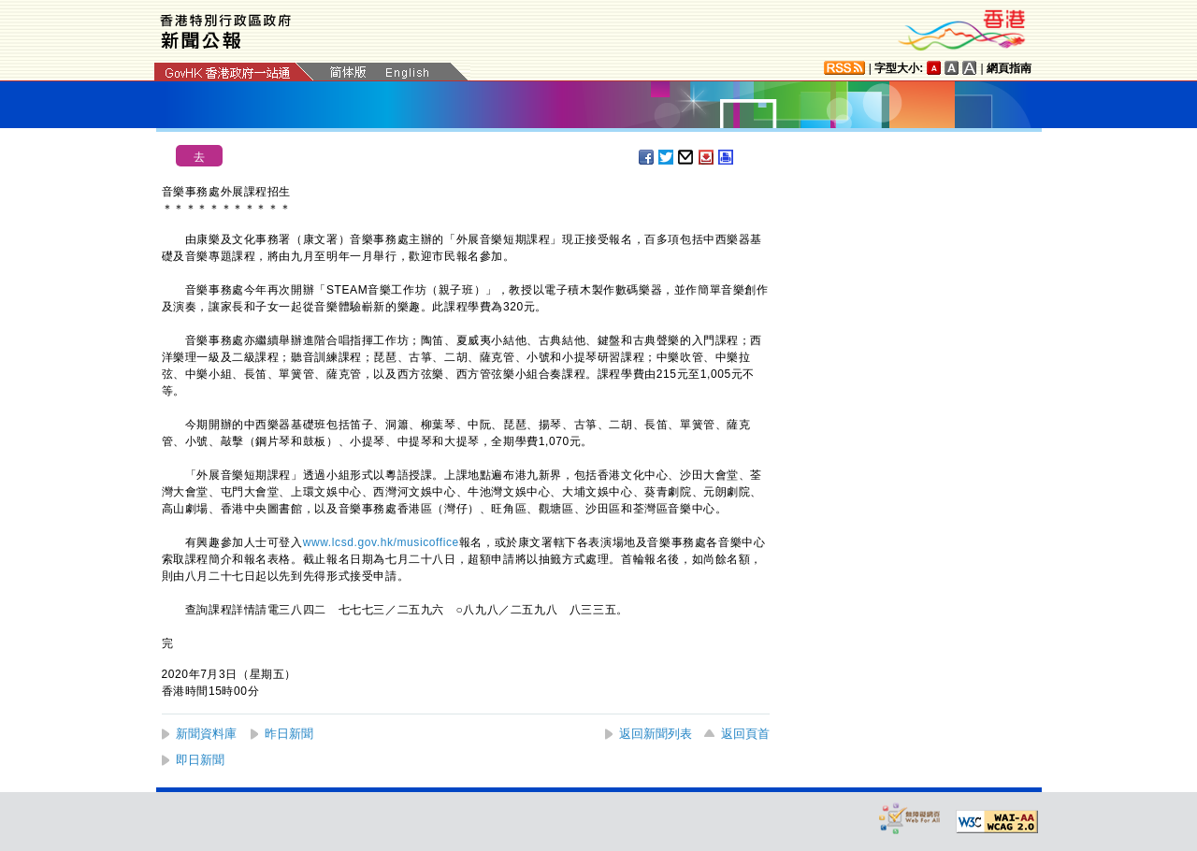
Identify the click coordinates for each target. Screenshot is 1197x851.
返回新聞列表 (655, 734)
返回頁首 (745, 734)
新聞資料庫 (206, 734)
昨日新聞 (289, 734)
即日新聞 (200, 760)
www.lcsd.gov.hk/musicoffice (381, 542)
